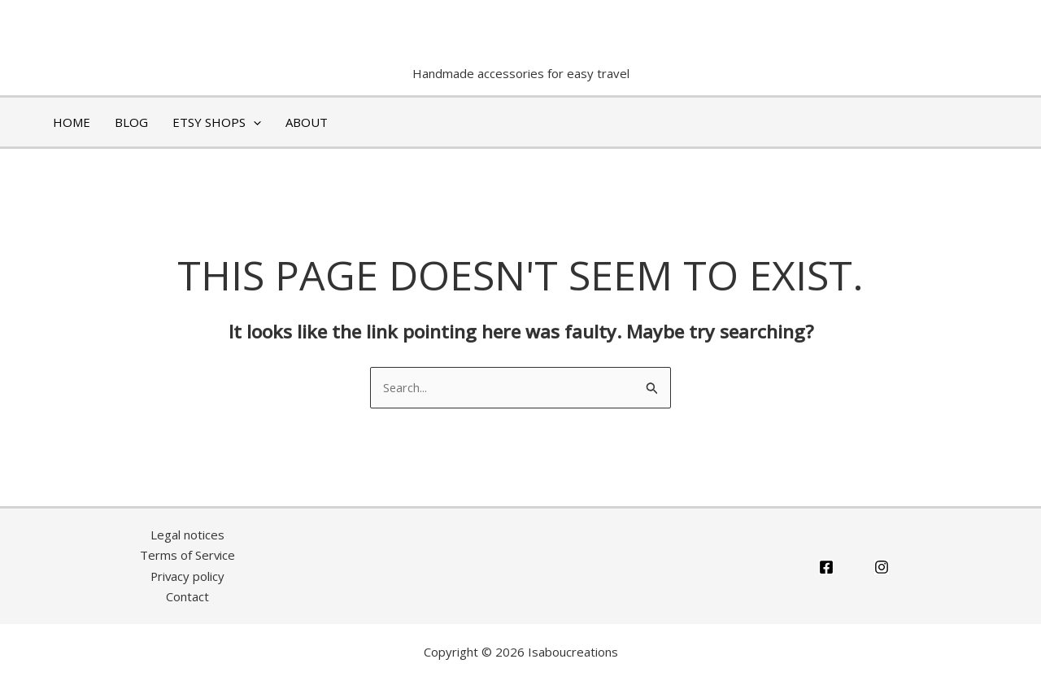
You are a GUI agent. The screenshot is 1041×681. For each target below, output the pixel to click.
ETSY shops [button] (216, 122)
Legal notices (187, 534)
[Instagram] (881, 567)
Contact (187, 597)
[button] (253, 122)
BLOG (131, 122)
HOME (71, 122)
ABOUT (306, 122)
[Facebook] (826, 567)
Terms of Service (187, 556)
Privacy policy (187, 576)
